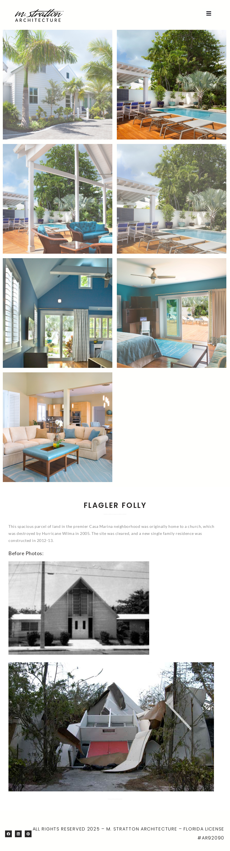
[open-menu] (209, 13)
